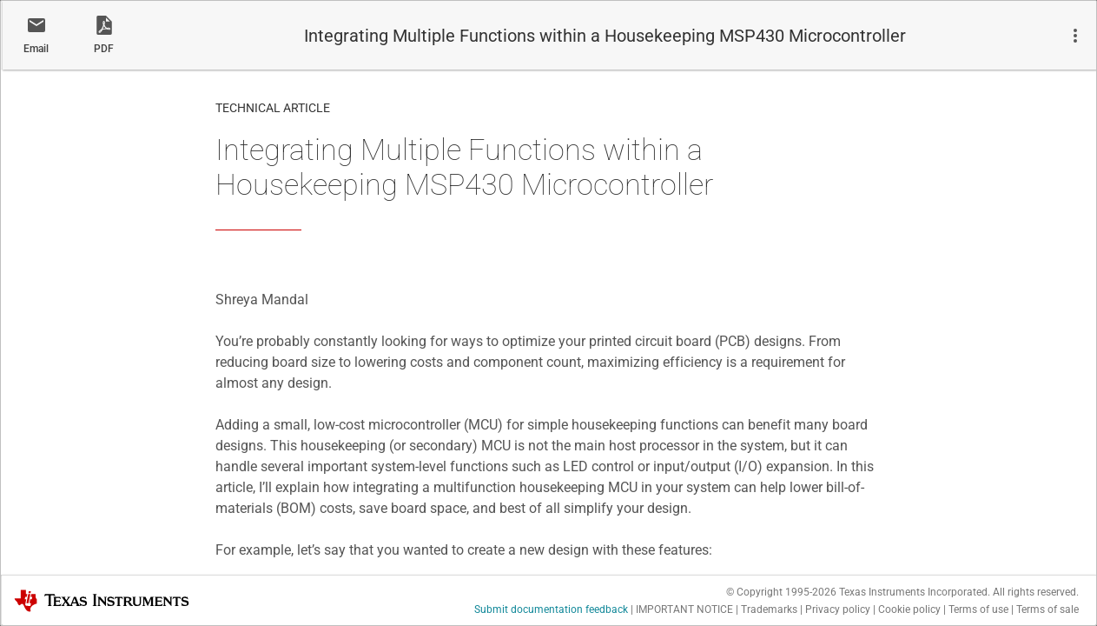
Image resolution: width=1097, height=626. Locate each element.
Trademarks (769, 609)
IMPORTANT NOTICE (684, 609)
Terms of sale (1047, 609)
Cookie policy (909, 609)
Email (36, 49)
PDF (104, 49)
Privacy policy (837, 609)
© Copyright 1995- (781, 592)
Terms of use (978, 609)
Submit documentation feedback (551, 609)
